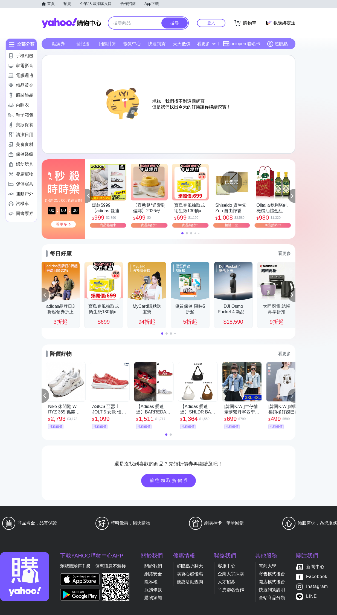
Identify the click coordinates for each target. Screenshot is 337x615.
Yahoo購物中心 (71, 23)
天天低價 (181, 43)
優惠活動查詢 (190, 581)
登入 (211, 23)
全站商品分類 (272, 597)
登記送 (82, 43)
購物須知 (153, 597)
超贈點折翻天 (190, 566)
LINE (311, 596)
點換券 (58, 43)
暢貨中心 (132, 43)
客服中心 (226, 566)
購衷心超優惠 (190, 573)
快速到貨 (156, 43)
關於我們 (153, 566)
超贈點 (277, 44)
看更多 (206, 43)
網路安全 (153, 573)
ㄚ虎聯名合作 (231, 589)
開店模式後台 (272, 581)
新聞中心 (315, 567)
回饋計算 (107, 43)
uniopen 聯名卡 (241, 44)
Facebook (316, 576)
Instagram (317, 586)
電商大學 (267, 566)
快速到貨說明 (272, 589)
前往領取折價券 (169, 480)
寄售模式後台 (272, 573)
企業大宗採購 (231, 573)
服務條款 (153, 589)
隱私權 (151, 581)
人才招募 (226, 581)
